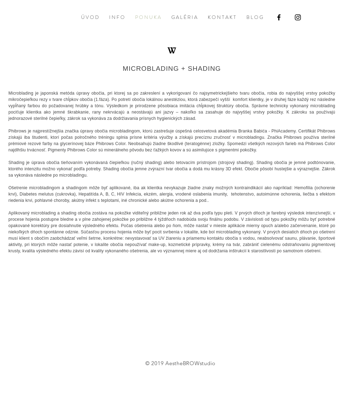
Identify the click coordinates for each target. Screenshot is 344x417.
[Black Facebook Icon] (279, 17)
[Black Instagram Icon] (298, 17)
